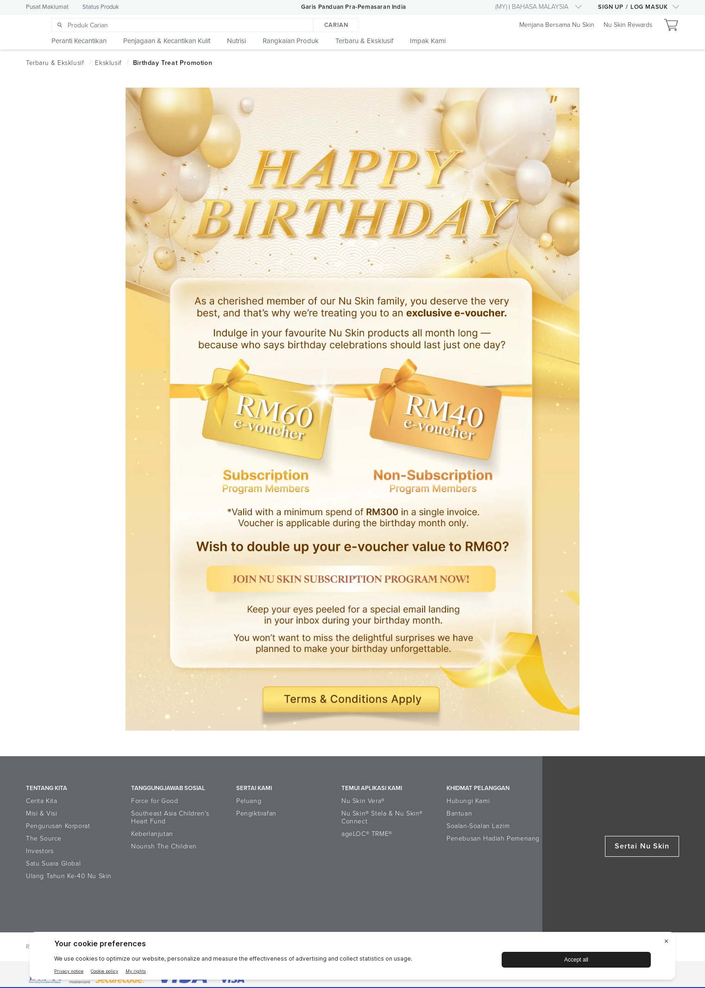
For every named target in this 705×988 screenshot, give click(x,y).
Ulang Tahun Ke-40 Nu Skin (69, 876)
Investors (39, 851)
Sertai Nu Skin (642, 846)
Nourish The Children (164, 846)
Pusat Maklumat (47, 7)
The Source (44, 838)
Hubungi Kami (468, 801)
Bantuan (459, 813)
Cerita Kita (41, 801)
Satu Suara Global (53, 863)
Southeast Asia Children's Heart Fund (170, 817)
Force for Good (154, 801)
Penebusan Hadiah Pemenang (493, 838)
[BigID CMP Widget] (352, 958)
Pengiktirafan (256, 813)
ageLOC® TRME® (366, 834)
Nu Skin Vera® (363, 801)
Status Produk (100, 7)
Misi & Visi (41, 813)
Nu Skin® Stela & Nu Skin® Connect (382, 817)
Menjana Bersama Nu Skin (556, 25)
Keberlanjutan (152, 834)
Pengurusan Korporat (58, 826)
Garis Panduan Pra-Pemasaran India (353, 7)
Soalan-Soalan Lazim (478, 826)
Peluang (248, 801)
